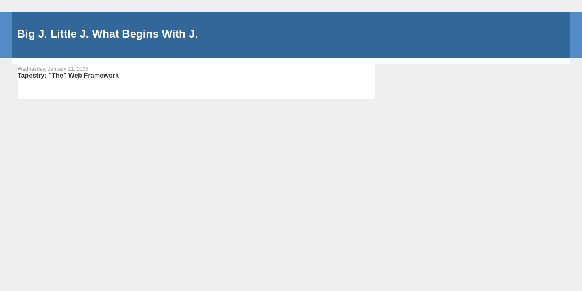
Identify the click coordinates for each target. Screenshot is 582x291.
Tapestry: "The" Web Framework (68, 75)
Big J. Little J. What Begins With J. (107, 33)
